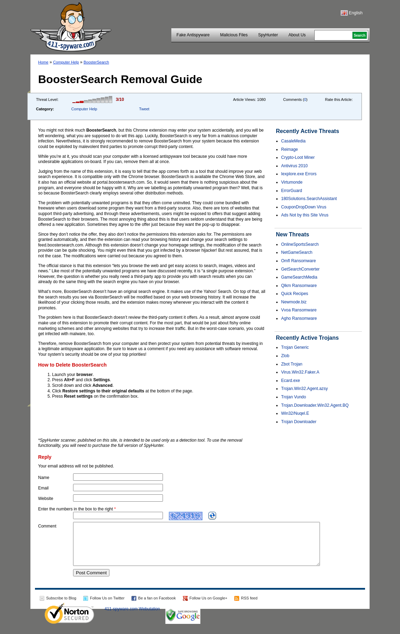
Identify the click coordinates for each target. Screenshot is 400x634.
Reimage (289, 149)
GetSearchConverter (300, 269)
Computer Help (66, 62)
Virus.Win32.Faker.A (300, 372)
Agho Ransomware (299, 318)
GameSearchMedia (299, 277)
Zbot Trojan (291, 364)
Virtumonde (291, 182)
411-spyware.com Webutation (132, 617)
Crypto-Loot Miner (298, 157)
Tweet (144, 109)
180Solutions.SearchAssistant (309, 198)
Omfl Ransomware (298, 260)
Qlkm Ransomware (299, 285)
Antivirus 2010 (294, 165)
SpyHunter (268, 34)
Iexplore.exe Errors (298, 173)
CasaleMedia (293, 141)
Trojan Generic (295, 347)
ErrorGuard (291, 190)
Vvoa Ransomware (298, 310)
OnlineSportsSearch (300, 244)
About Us (297, 34)
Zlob (285, 355)
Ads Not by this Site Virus (304, 215)
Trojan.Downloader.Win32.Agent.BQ (315, 405)
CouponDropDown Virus (303, 207)
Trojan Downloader (298, 421)
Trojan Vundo (293, 397)
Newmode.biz (294, 302)
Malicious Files (234, 34)
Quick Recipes (294, 293)
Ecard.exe (290, 380)
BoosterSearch (96, 62)
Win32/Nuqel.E (295, 413)
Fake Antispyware (193, 34)
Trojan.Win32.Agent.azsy (304, 388)
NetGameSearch (296, 252)
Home (43, 62)
